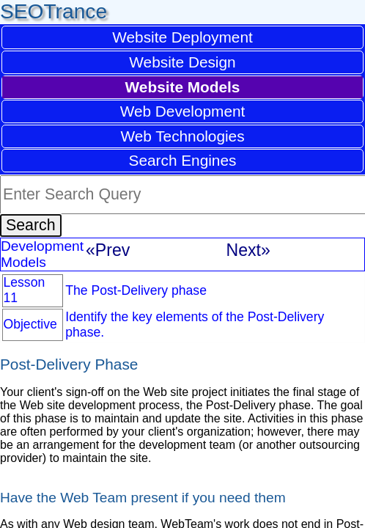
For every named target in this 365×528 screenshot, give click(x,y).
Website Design (182, 62)
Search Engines (183, 160)
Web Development (183, 111)
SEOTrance (53, 11)
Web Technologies (182, 136)
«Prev (108, 250)
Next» (248, 250)
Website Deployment (182, 37)
